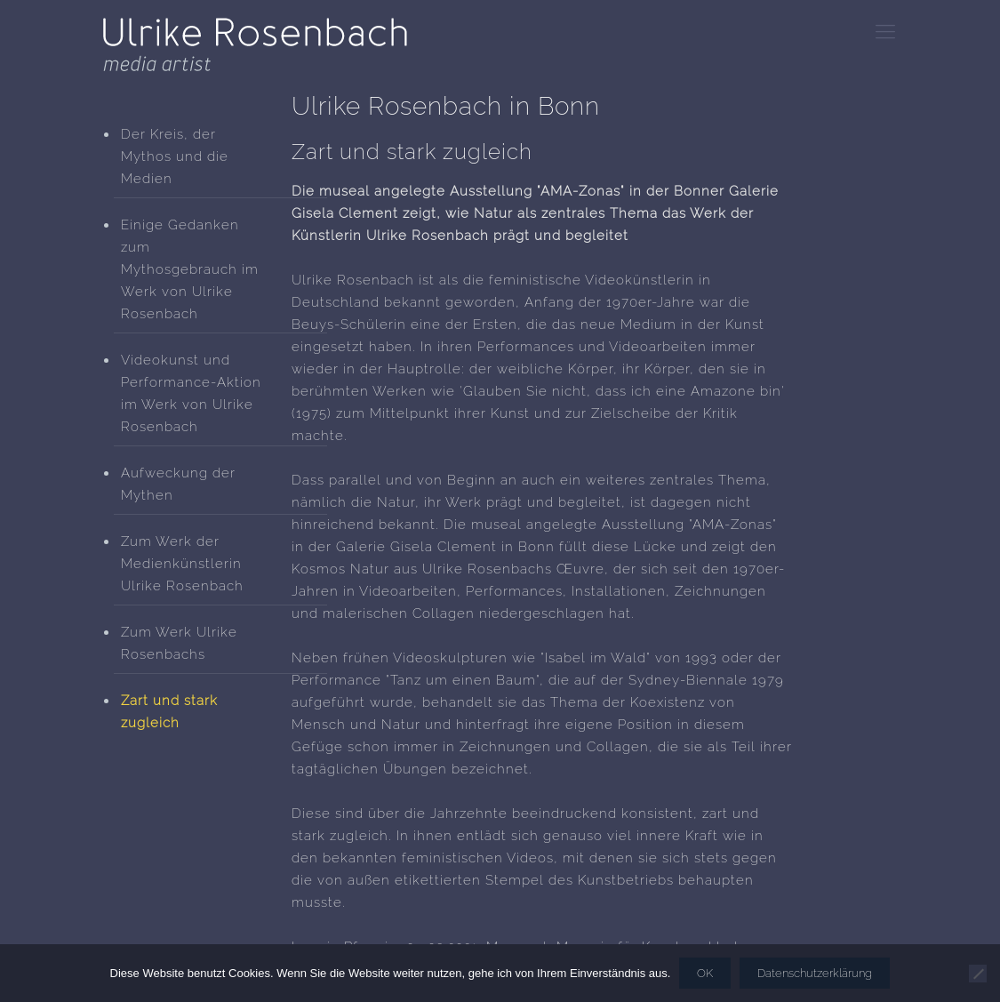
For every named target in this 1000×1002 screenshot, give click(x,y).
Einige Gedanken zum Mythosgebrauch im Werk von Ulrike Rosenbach (190, 269)
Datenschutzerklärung (814, 973)
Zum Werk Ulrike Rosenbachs (179, 643)
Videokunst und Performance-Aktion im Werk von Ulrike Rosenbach (191, 393)
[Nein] (978, 973)
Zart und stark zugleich (169, 712)
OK (705, 973)
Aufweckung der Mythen (178, 484)
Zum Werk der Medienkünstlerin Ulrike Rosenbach (182, 563)
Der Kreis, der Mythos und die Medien (174, 156)
